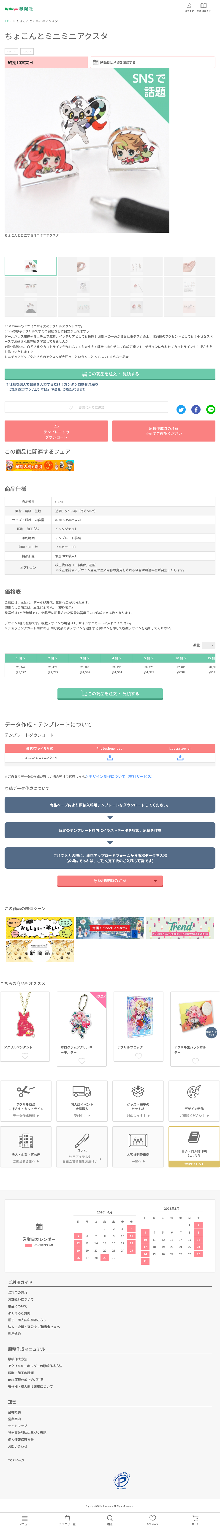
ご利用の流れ (17, 1292)
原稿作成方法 (17, 1359)
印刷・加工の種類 (21, 1372)
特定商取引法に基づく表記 (27, 1432)
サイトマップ (17, 1425)
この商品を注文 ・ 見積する (110, 373)
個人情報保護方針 (21, 1439)
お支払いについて (21, 1299)
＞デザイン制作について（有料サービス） (121, 776)
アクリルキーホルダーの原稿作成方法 (35, 1366)
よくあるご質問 (19, 1313)
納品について (17, 1306)
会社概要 (14, 1412)
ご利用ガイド (20, 1282)
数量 (196, 645)
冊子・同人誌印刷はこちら (27, 1320)
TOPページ (16, 1460)
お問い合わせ (17, 1446)
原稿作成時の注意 (110, 880)
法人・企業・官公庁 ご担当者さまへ (34, 1326)
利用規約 (14, 1333)
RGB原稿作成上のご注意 (25, 1379)
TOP (8, 21)
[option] (110, 154)
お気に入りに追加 (86, 407)
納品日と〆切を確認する (114, 62)
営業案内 (14, 1419)
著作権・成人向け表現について (30, 1386)
